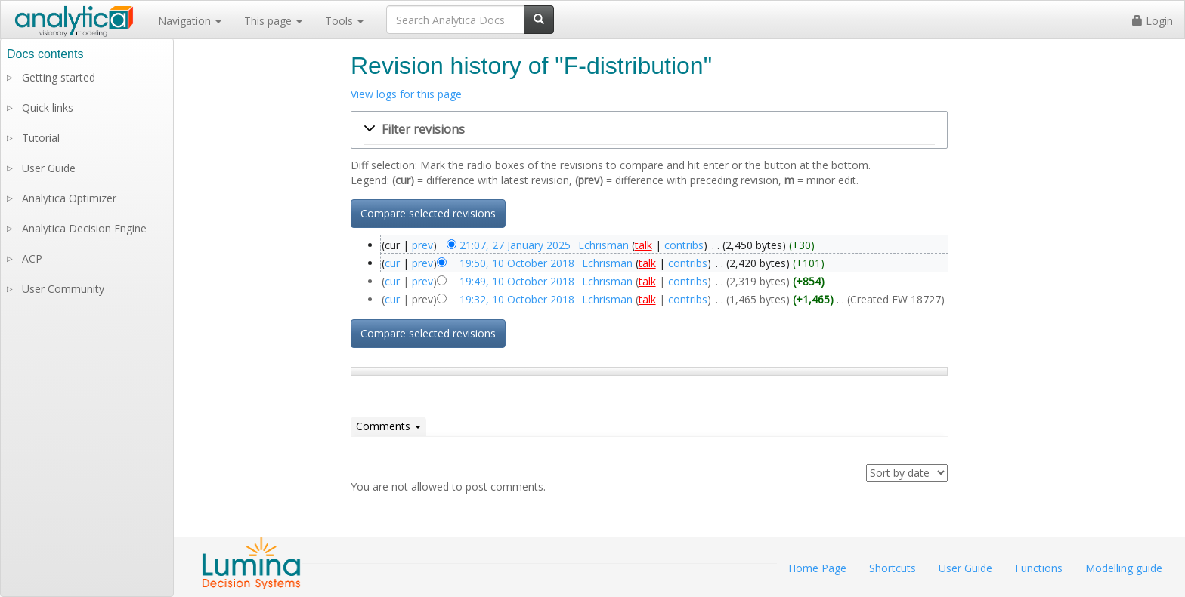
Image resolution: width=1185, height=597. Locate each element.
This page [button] (273, 21)
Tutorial (41, 138)
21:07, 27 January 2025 (515, 245)
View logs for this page (406, 94)
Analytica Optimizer (69, 198)
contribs (684, 245)
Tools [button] (344, 21)
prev (422, 245)
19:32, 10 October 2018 (516, 299)
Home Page (817, 568)
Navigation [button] (189, 21)
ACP (32, 258)
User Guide (49, 168)
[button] (649, 130)
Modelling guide (1123, 568)
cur (392, 263)
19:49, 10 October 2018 (516, 281)
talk (643, 245)
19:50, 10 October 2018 (516, 263)
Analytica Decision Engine (84, 228)
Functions (1039, 568)
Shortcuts (892, 568)
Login (1152, 21)
